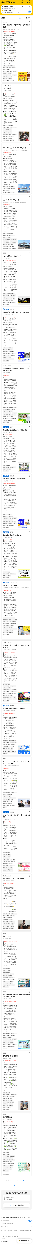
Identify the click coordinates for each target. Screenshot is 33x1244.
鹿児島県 (10, 1230)
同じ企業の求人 (6, 637)
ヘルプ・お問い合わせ (6, 1236)
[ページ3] (20, 1180)
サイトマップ (15, 1236)
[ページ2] (17, 1180)
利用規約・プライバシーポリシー (8, 1238)
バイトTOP (3, 1230)
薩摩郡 (15, 1230)
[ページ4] (23, 1180)
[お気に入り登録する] (30, 22)
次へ (15, 1185)
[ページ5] (27, 1180)
